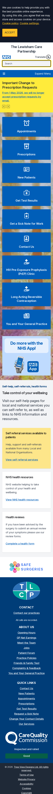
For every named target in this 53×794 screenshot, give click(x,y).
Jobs (27, 647)
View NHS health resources (22, 499)
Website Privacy (26, 779)
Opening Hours (26, 632)
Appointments (26, 698)
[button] (3, 106)
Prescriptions (26, 703)
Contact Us (26, 688)
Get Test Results (27, 708)
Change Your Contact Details (26, 718)
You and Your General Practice (26, 673)
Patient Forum (26, 652)
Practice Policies (26, 658)
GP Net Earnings (26, 637)
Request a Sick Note (26, 713)
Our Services (26, 723)
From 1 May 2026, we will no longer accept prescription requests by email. (23, 96)
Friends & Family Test (26, 663)
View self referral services (22, 459)
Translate (43, 57)
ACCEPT (10, 32)
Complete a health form (20, 543)
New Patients (27, 693)
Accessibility (26, 783)
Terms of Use (26, 774)
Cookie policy (10, 23)
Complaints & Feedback (26, 668)
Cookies (26, 788)
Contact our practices (26, 612)
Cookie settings (29, 23)
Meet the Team (26, 642)
